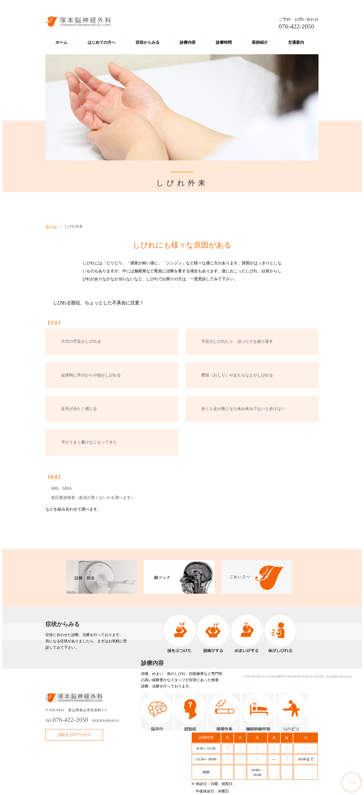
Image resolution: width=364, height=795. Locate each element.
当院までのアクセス (74, 735)
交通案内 (296, 42)
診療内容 (188, 42)
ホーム (61, 42)
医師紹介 (260, 42)
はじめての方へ (101, 42)
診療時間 (224, 42)
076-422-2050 (298, 23)
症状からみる (148, 42)
